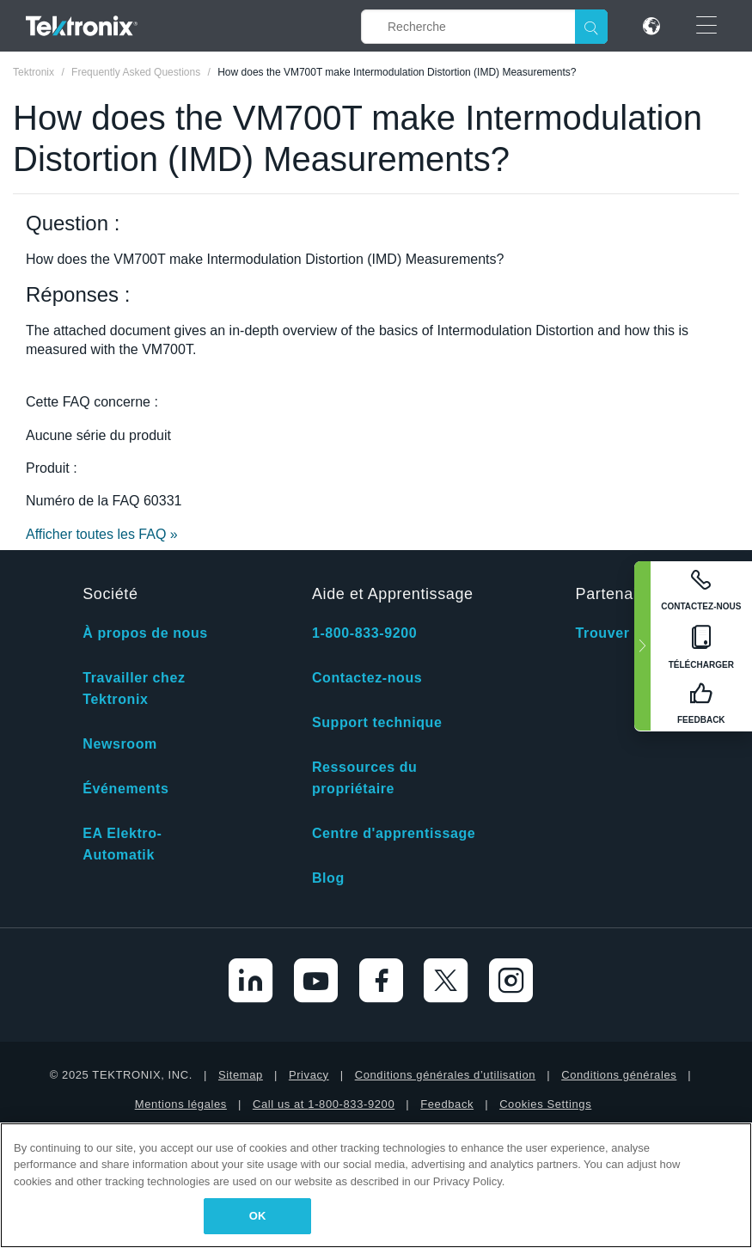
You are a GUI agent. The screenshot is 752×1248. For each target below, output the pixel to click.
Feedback (447, 1104)
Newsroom (120, 744)
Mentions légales (181, 1104)
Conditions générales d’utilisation (445, 1074)
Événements (125, 788)
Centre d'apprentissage (393, 833)
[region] (376, 1185)
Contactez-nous (367, 677)
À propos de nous (145, 633)
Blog (328, 878)
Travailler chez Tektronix (134, 688)
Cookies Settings (545, 1104)
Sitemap (240, 1074)
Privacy (309, 1074)
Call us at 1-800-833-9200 (323, 1104)
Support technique (377, 722)
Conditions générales (618, 1074)
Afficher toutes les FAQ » (102, 534)
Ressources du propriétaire (365, 778)
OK (257, 1215)
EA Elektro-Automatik (122, 844)
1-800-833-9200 (364, 633)
